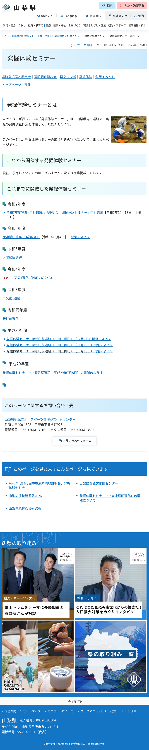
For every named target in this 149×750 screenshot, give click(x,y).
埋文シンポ (68, 76)
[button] (132, 5)
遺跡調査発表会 (45, 76)
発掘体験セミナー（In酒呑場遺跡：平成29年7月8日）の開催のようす (53, 372)
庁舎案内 (10, 711)
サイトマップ (31, 711)
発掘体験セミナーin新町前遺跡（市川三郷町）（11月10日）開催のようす (59, 345)
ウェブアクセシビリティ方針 (99, 711)
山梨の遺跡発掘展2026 (25, 496)
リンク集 (130, 711)
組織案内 (17, 36)
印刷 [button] (89, 45)
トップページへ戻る (16, 84)
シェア (75, 45)
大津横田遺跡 (12, 257)
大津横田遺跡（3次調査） (21, 236)
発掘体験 (85, 76)
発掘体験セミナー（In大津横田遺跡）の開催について (110, 498)
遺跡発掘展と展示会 (16, 76)
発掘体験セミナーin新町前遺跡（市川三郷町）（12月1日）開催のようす (58, 338)
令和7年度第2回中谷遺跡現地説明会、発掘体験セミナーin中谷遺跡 (54, 212)
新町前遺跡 (11, 318)
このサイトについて (60, 711)
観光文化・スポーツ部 (36, 36)
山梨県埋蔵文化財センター (67, 36)
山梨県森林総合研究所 (25, 508)
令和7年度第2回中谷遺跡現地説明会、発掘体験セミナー (39, 485)
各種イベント (105, 76)
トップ (5, 36)
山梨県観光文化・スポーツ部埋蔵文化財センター (40, 419)
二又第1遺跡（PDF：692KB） (32, 277)
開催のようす (80, 236)
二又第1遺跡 (11, 298)
